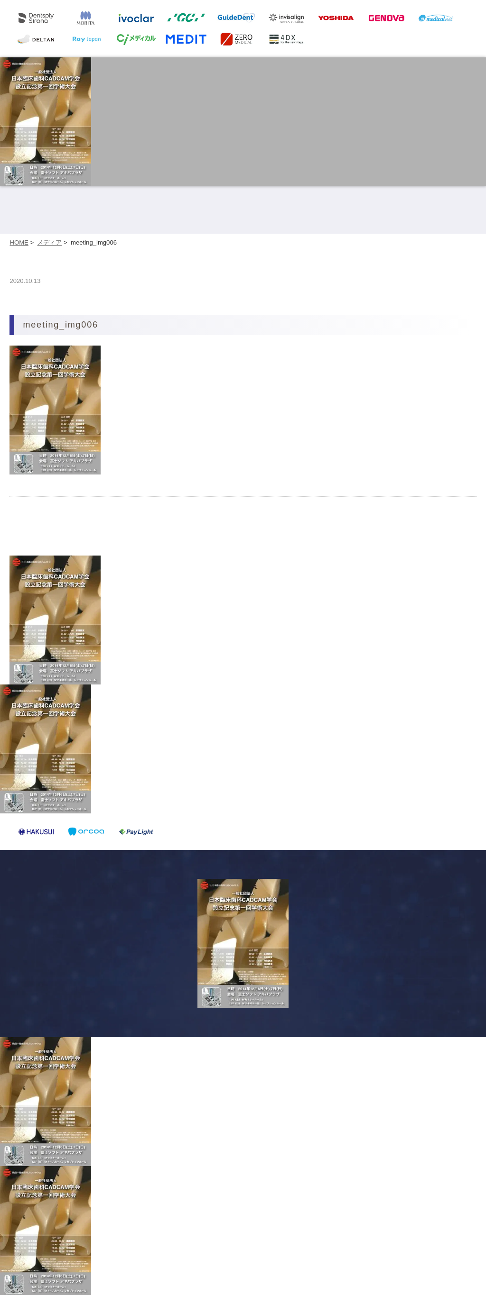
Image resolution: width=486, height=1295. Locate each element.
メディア (49, 242)
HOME (18, 242)
